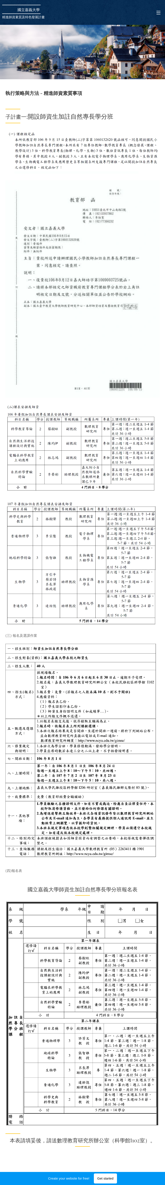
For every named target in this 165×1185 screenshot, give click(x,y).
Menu (158, 12)
